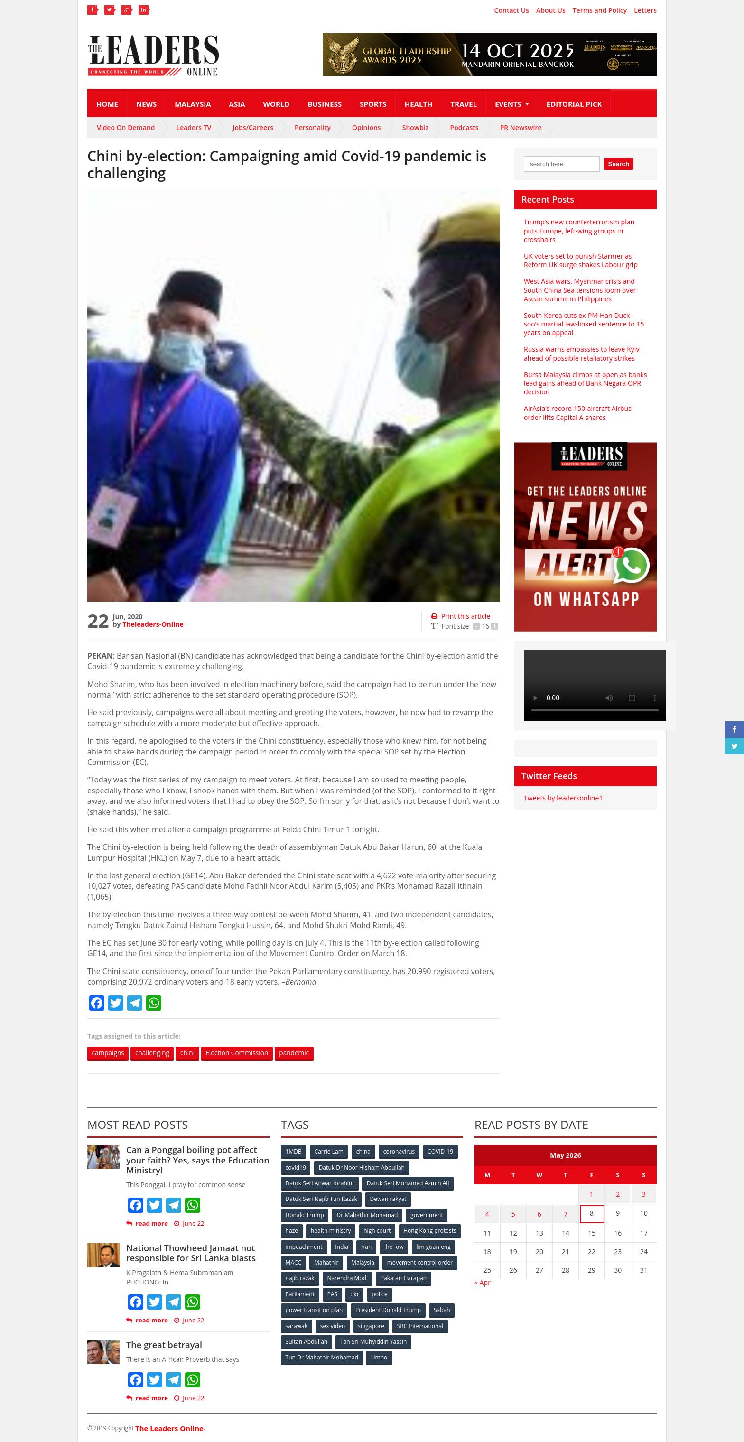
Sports (373, 104)
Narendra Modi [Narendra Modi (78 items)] (426, 1277)
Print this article (460, 616)
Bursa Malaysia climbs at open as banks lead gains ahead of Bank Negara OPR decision (585, 383)
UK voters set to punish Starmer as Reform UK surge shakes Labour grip (580, 260)
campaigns (108, 1053)
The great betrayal (164, 1345)
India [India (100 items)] (408, 1246)
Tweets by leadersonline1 (563, 797)
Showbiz (415, 127)
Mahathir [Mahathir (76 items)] (406, 1261)
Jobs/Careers (252, 127)
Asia (237, 104)
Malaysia (193, 104)
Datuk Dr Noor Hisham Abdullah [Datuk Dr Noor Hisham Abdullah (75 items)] (362, 1167)
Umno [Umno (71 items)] (379, 1355)
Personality (313, 127)
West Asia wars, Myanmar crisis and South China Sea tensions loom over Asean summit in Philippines (579, 290)
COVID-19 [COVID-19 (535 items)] (442, 1152)
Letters (645, 10)
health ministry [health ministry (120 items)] (331, 1230)
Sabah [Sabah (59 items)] (442, 1308)
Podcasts (464, 127)
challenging (154, 1053)
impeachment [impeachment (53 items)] (369, 1246)
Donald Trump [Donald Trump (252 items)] (305, 1214)
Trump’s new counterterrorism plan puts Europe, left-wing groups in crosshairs (579, 230)
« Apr (482, 1279)
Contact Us (511, 10)
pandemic (300, 1053)
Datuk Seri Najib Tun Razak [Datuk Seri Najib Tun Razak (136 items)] (321, 1199)
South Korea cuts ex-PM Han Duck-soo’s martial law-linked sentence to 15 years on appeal (585, 324)
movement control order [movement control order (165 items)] (318, 1277)
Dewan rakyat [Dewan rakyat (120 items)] (388, 1199)
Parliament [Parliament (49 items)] (358, 1293)
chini (190, 1053)
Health (419, 104)
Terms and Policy (600, 10)
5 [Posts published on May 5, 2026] (513, 1212)
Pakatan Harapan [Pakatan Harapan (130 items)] (309, 1293)
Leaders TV (194, 127)
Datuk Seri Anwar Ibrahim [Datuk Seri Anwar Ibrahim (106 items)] (320, 1183)
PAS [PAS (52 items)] (392, 1293)
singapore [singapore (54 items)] (372, 1324)
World (276, 104)
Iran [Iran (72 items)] (433, 1246)
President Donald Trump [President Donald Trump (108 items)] (388, 1308)
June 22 (189, 1223)
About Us (551, 10)
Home (107, 104)
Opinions (366, 127)
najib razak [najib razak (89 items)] (378, 1277)
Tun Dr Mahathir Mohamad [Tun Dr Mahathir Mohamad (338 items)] (322, 1355)
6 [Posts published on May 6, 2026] (539, 1212)
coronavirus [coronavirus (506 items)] (400, 1152)
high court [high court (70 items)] (377, 1230)
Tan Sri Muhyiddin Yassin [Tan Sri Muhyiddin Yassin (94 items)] (374, 1340)
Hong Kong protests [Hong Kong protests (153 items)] (312, 1246)
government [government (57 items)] (427, 1214)
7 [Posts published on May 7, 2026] (565, 1212)
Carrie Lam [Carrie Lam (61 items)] (329, 1152)
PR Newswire (521, 127)
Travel (464, 104)
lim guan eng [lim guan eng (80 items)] (335, 1261)
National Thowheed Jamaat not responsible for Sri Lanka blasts (190, 1253)
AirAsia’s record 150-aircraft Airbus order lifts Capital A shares (577, 412)
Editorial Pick (574, 104)
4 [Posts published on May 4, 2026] (487, 1212)
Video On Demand (126, 127)
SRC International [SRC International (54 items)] (421, 1324)
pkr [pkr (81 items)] (414, 1293)
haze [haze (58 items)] (292, 1230)
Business (324, 104)
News (146, 104)
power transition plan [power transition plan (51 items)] (314, 1308)
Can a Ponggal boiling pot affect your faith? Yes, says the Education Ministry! (197, 1160)
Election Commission (241, 1053)
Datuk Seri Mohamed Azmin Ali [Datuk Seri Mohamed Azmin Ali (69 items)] (408, 1183)
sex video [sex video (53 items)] (333, 1324)
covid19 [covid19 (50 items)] (296, 1167)
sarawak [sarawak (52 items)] (296, 1324)
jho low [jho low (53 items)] (295, 1261)
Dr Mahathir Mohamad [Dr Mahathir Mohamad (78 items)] (367, 1214)
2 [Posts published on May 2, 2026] (618, 1194)
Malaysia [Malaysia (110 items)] (443, 1261)
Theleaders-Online (152, 624)
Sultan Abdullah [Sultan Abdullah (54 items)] (306, 1340)
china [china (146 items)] (364, 1152)
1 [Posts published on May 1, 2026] (592, 1194)
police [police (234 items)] (439, 1293)
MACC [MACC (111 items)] (373, 1261)
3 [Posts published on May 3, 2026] (644, 1194)
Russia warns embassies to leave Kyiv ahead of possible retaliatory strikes (581, 353)
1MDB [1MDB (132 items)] (294, 1152)
